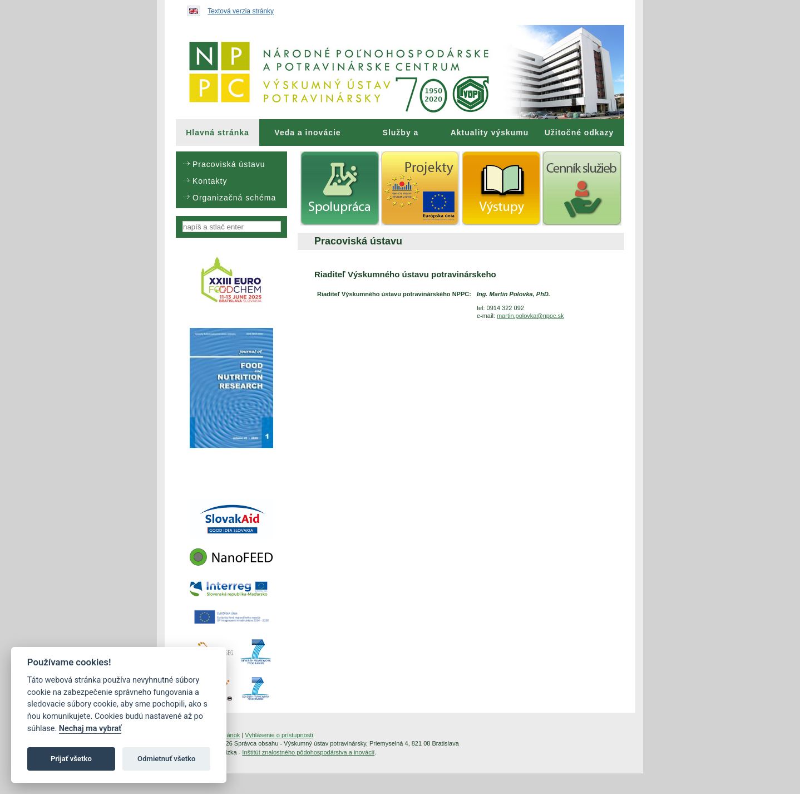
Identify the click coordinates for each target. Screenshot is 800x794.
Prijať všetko (71, 758)
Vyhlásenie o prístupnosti (279, 735)
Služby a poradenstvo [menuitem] (400, 137)
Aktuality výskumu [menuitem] (490, 132)
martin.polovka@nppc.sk (530, 315)
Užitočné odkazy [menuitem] (579, 132)
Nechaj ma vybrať (90, 728)
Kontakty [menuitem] (209, 181)
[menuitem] (217, 132)
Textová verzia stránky (241, 11)
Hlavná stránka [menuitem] (217, 132)
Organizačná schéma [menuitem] (234, 197)
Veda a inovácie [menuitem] (307, 132)
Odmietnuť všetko (166, 758)
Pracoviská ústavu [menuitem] (228, 164)
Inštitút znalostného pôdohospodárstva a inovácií (308, 752)
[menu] (231, 180)
